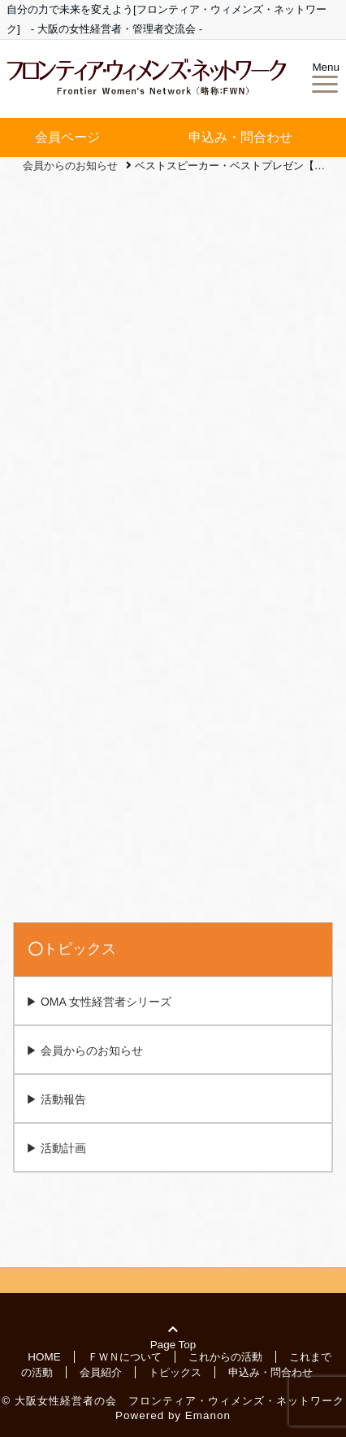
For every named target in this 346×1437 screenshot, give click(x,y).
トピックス (175, 1371)
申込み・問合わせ (240, 137)
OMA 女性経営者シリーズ (106, 1001)
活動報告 (63, 1099)
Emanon (208, 1415)
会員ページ (67, 137)
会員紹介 (101, 1371)
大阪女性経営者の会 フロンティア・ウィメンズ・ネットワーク (179, 1400)
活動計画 (63, 1148)
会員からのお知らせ (92, 1050)
